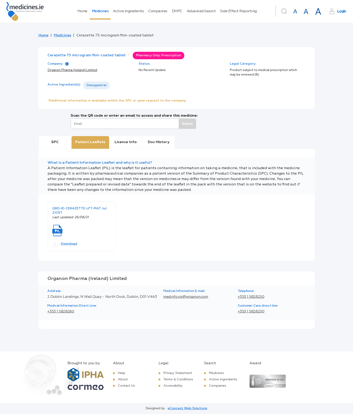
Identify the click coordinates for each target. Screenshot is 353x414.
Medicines (100, 11)
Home (82, 11)
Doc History (158, 142)
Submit (187, 123)
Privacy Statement (177, 373)
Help (121, 373)
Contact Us (126, 385)
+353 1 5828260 (60, 311)
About (123, 379)
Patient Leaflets (90, 142)
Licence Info (126, 142)
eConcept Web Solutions (187, 408)
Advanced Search (201, 11)
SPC (55, 142)
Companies (157, 11)
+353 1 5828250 (251, 297)
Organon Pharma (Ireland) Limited (72, 70)
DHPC (177, 11)
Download (64, 244)
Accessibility (173, 385)
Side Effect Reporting (238, 11)
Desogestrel (96, 85)
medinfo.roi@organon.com (185, 297)
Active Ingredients (128, 11)
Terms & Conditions (178, 379)
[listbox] (96, 85)
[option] (96, 85)
